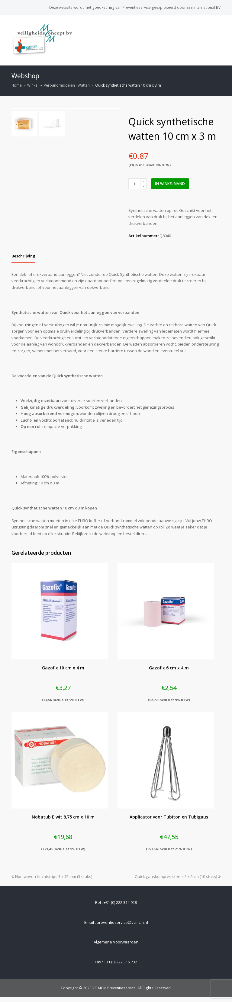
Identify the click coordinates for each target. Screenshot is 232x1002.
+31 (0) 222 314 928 (120, 907)
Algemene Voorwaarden (116, 946)
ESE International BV (204, 7)
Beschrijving (23, 260)
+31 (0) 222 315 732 (120, 967)
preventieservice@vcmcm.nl (122, 927)
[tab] (23, 261)
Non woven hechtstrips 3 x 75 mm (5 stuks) (51, 881)
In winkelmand (170, 183)
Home (16, 85)
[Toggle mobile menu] (217, 40)
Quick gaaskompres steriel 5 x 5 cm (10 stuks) (178, 881)
